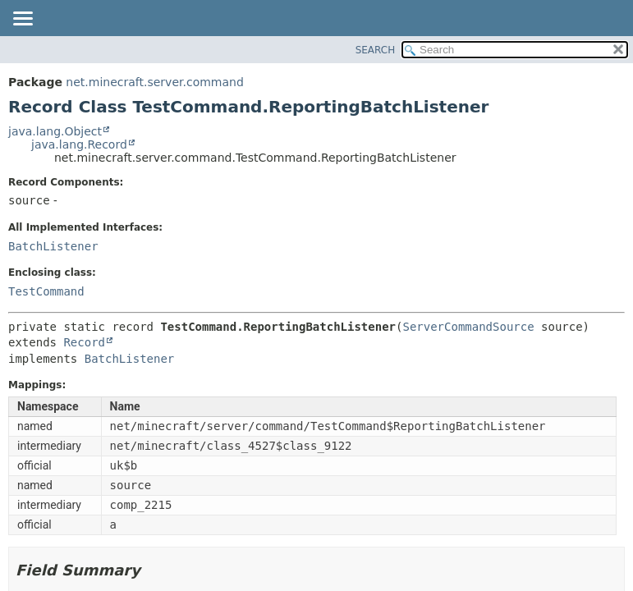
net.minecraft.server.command (154, 82)
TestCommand (46, 291)
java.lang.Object (55, 131)
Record (84, 342)
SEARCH (375, 50)
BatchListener (53, 246)
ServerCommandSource (468, 326)
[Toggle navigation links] (22, 19)
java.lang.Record (79, 144)
